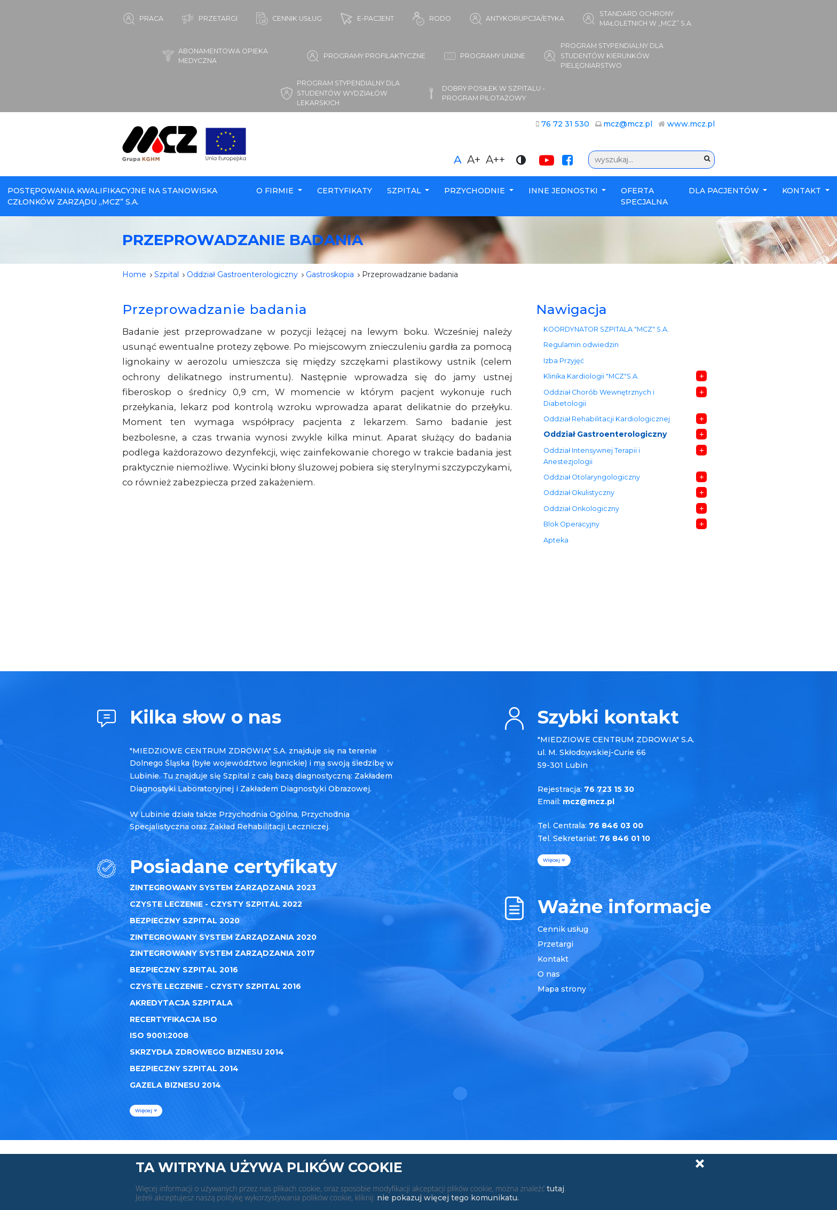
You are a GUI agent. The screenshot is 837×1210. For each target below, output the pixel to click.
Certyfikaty (344, 190)
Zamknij (700, 1163)
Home (134, 274)
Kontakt (802, 190)
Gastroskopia (330, 274)
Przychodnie (475, 190)
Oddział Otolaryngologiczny (591, 477)
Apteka (555, 540)
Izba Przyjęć (563, 361)
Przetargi (555, 944)
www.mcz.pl (691, 124)
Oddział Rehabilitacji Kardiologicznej (606, 419)
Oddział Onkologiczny (581, 509)
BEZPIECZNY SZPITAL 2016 (184, 970)
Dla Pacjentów (725, 190)
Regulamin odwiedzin (581, 345)
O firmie (276, 190)
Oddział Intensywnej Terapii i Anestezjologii (591, 456)
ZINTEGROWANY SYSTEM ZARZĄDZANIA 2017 (222, 953)
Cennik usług (563, 929)
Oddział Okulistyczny (578, 493)
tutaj (555, 1188)
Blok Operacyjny (571, 524)
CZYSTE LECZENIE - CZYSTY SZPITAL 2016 (215, 986)
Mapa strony (562, 989)
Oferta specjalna (644, 196)
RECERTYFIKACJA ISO (173, 1019)
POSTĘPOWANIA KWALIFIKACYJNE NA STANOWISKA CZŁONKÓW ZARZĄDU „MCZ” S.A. (112, 196)
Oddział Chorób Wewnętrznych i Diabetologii (598, 397)
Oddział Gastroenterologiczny (242, 274)
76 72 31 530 (565, 124)
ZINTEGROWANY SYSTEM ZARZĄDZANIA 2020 (223, 937)
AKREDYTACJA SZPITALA (181, 1003)
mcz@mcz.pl (627, 124)
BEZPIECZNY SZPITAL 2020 (185, 920)
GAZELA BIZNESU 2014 (175, 1085)
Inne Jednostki (564, 190)
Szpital (405, 190)
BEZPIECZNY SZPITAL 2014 (184, 1068)
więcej (146, 1110)
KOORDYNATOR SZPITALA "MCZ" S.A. (606, 329)
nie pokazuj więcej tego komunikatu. (448, 1198)
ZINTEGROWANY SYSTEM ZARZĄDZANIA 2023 (223, 887)
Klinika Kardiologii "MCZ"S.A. (591, 376)
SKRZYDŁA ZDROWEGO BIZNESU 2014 (207, 1052)
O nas (549, 974)
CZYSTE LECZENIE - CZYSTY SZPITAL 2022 (216, 904)
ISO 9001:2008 (159, 1035)
